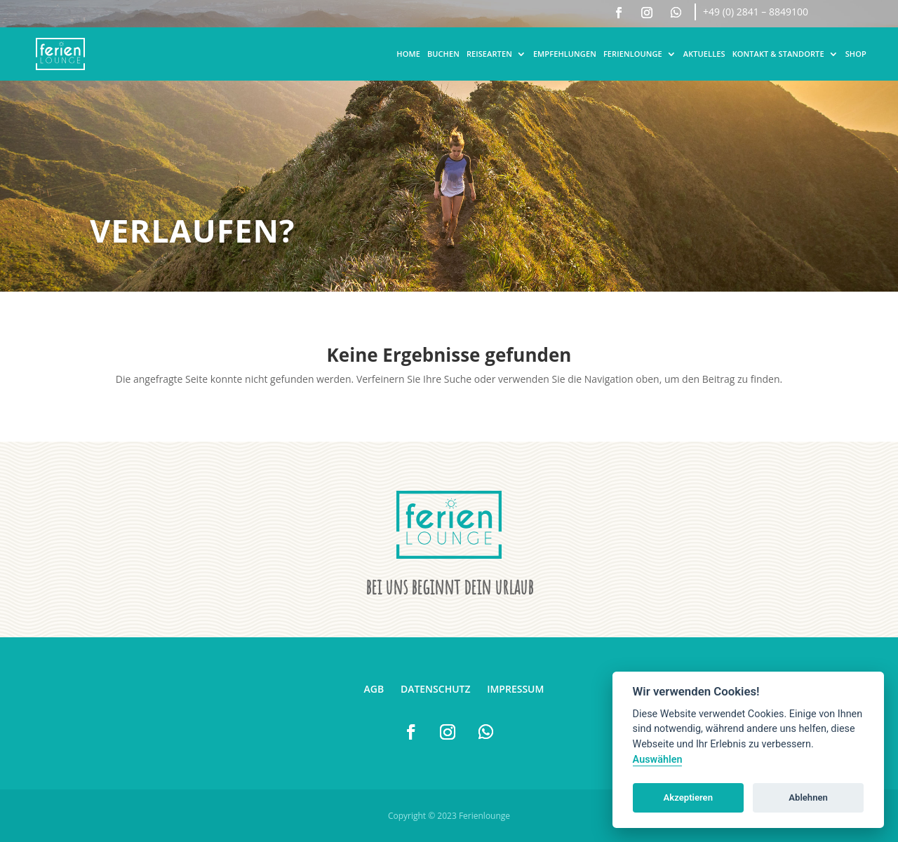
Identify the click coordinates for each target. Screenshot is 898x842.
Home (408, 53)
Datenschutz (436, 688)
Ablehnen (808, 797)
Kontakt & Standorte (778, 53)
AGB (374, 688)
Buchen (443, 53)
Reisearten (489, 53)
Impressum (515, 688)
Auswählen (658, 760)
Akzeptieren (688, 797)
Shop (855, 53)
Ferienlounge (632, 53)
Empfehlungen (564, 53)
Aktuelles (704, 53)
